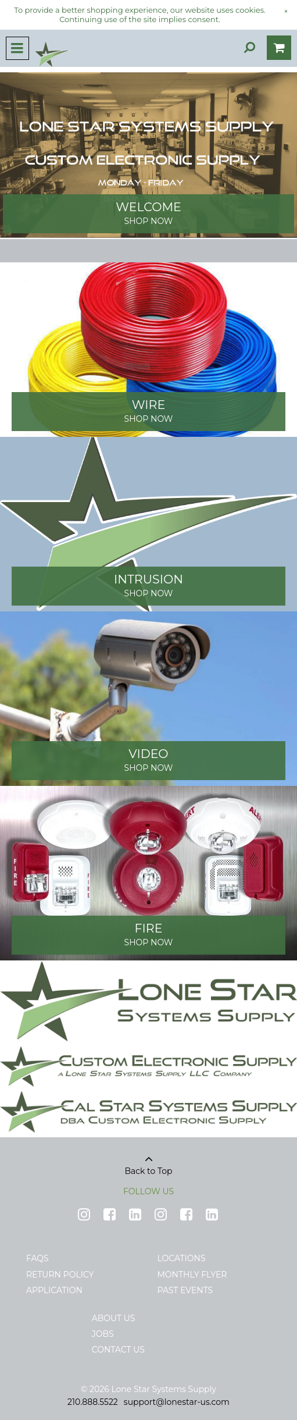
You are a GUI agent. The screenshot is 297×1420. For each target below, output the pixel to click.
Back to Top (149, 1161)
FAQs (37, 1258)
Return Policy (60, 1274)
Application (54, 1290)
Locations (182, 1258)
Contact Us (118, 1349)
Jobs (103, 1334)
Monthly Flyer (192, 1274)
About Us (113, 1318)
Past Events (185, 1290)
